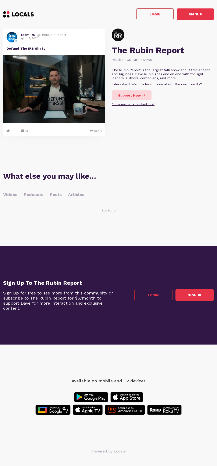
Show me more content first (133, 104)
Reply (96, 130)
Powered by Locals (108, 451)
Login (153, 14)
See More (108, 210)
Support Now (131, 96)
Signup (195, 14)
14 (24, 131)
